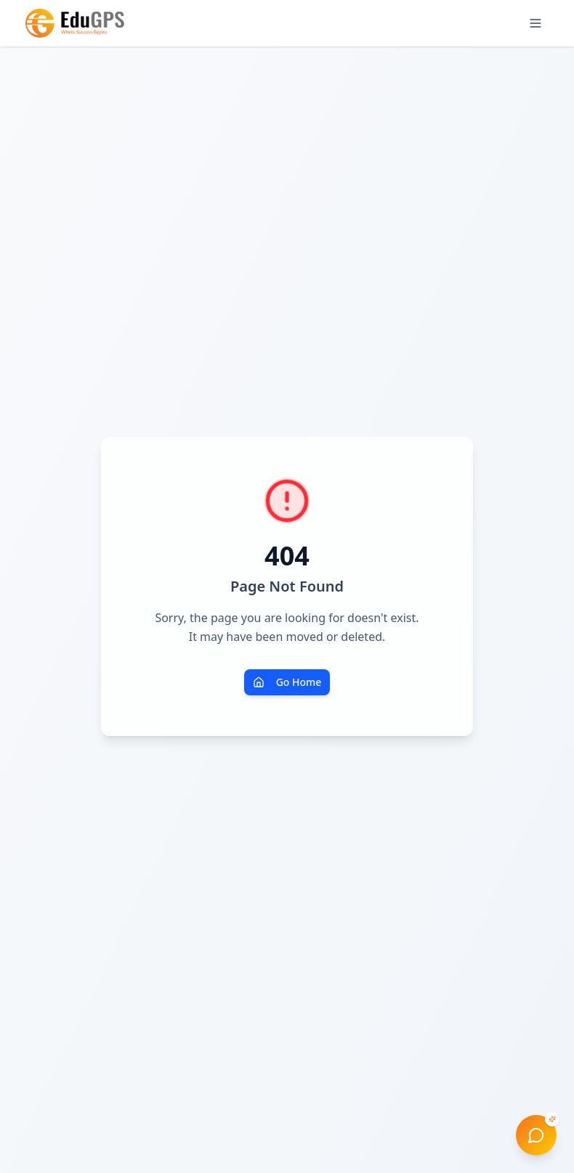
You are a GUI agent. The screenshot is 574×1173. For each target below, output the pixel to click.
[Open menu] (535, 23)
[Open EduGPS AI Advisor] (536, 1135)
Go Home (287, 682)
